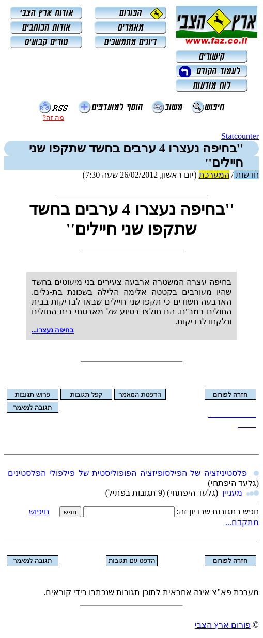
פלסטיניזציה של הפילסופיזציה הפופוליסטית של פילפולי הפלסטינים (127, 473)
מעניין (232, 492)
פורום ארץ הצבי (223, 624)
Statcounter (240, 136)
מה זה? (53, 117)
